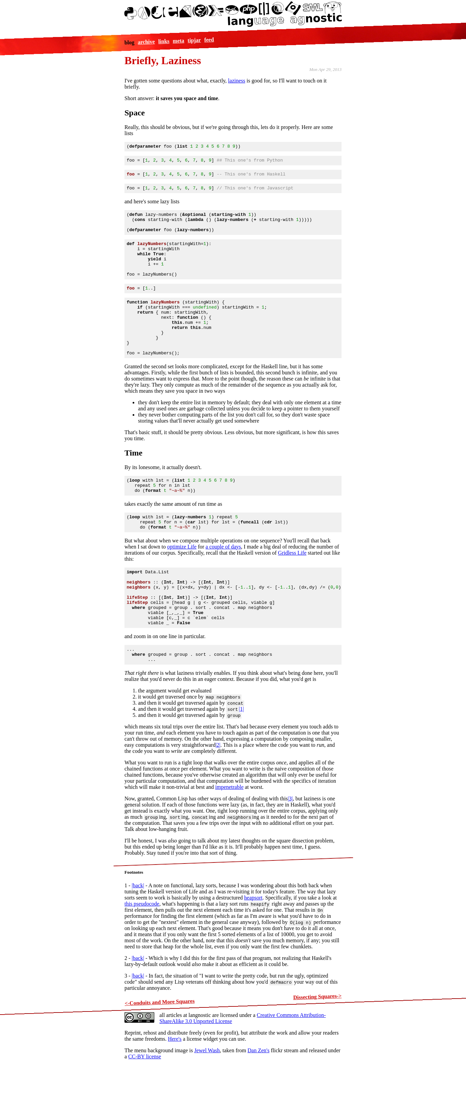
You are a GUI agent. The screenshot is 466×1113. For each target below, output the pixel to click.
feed (209, 39)
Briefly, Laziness (162, 60)
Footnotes (133, 920)
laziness (236, 81)
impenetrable (229, 835)
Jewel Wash (207, 1098)
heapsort (253, 945)
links (164, 41)
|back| (138, 933)
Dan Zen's (259, 1098)
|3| (290, 846)
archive (146, 42)
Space (134, 112)
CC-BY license (144, 1104)
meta (178, 41)
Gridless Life (292, 586)
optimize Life (182, 580)
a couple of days (223, 580)
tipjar (194, 40)
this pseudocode (141, 951)
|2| (217, 793)
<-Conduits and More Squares (159, 1050)
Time (133, 480)
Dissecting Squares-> (317, 1044)
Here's (174, 1087)
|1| (241, 757)
